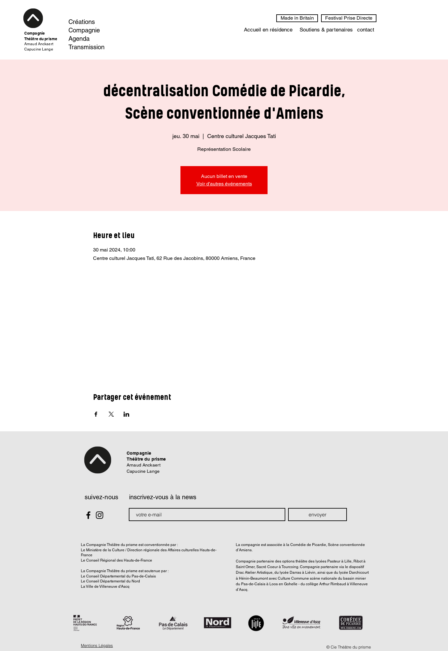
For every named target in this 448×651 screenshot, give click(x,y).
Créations (81, 22)
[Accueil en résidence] (268, 30)
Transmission (86, 47)
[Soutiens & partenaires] (326, 30)
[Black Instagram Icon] (100, 515)
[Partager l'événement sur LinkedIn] (126, 414)
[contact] (365, 30)
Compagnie (84, 30)
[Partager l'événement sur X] (111, 414)
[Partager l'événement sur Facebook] (96, 414)
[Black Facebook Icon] (88, 515)
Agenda (79, 38)
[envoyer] (317, 514)
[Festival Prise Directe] (348, 18)
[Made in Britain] (297, 18)
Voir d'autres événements (224, 184)
